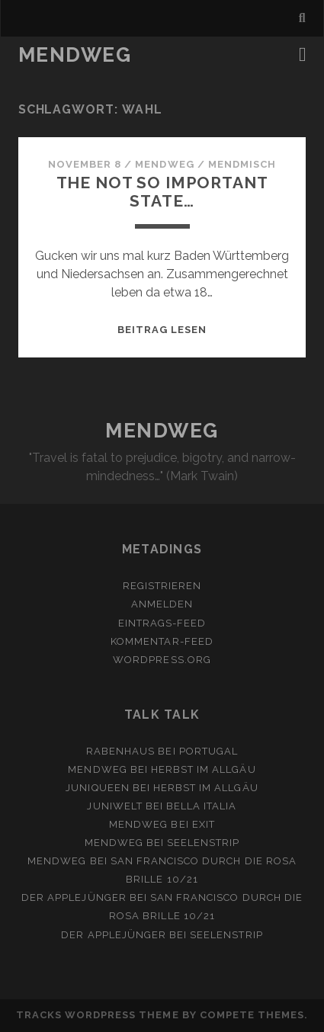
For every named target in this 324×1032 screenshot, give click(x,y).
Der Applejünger (74, 897)
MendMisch (242, 164)
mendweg (164, 164)
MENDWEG (75, 54)
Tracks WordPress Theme (97, 1015)
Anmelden (162, 604)
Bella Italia (201, 806)
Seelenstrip (203, 842)
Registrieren (162, 585)
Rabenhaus (120, 751)
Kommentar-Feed (162, 641)
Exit (203, 824)
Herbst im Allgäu (203, 769)
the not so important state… (162, 191)
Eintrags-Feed (162, 623)
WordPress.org (162, 659)
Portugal (208, 751)
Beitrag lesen (162, 329)
